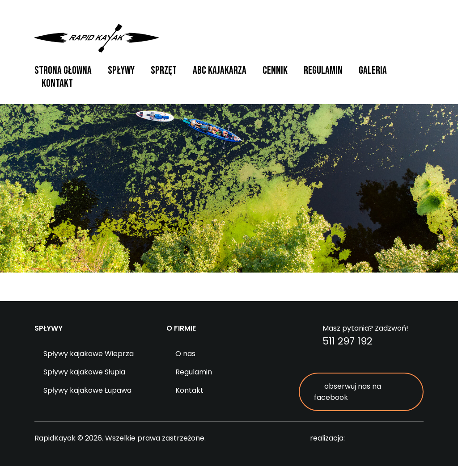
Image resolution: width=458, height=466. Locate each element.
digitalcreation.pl (388, 438)
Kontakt (57, 83)
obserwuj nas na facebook (347, 392)
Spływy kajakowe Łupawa (87, 390)
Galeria (373, 70)
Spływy (121, 70)
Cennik (275, 70)
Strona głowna (63, 70)
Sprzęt (164, 70)
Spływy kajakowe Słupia (84, 372)
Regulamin (323, 70)
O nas (185, 353)
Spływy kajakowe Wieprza (88, 353)
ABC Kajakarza (219, 70)
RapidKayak (96, 38)
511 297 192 (347, 341)
